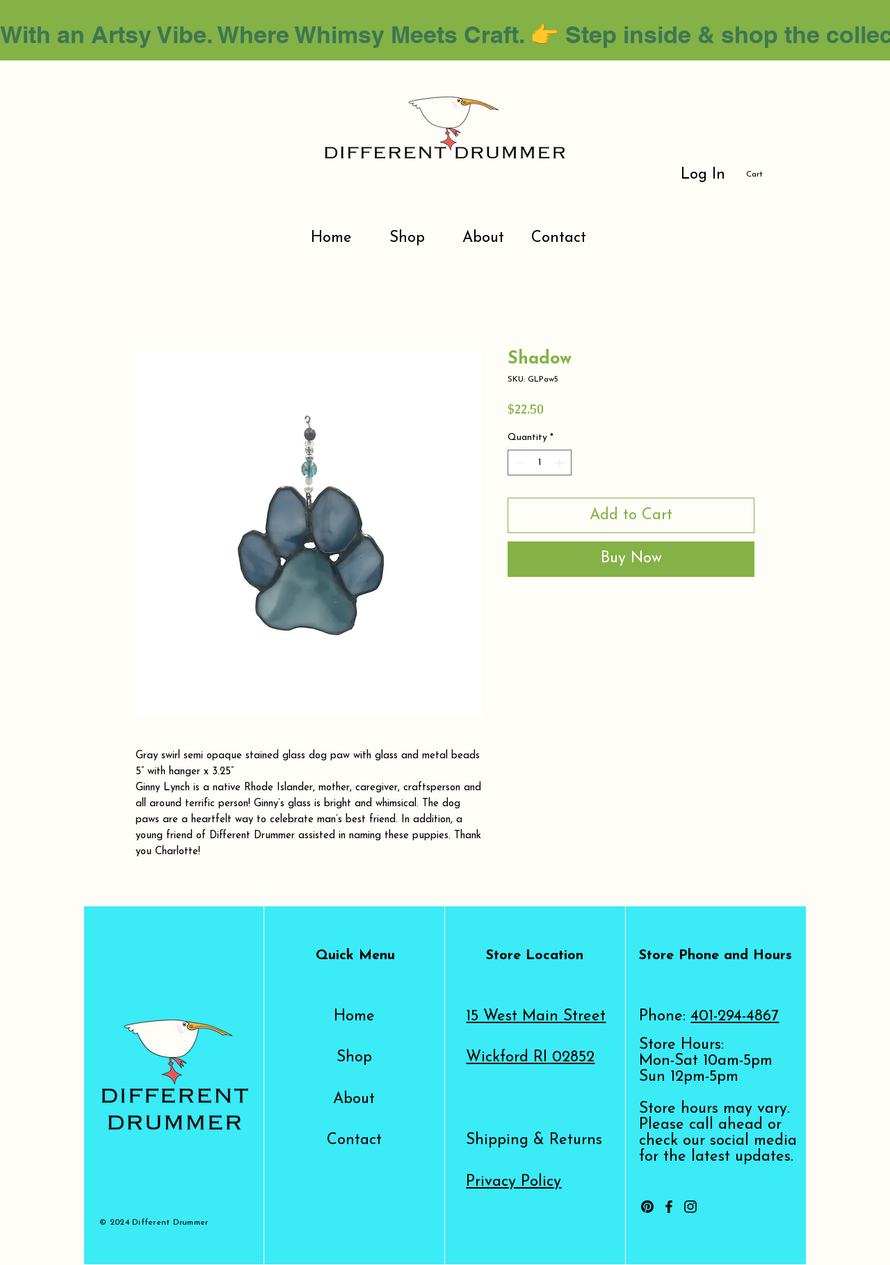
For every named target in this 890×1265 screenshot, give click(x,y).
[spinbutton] (539, 462)
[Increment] (560, 462)
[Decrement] (518, 462)
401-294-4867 (734, 1017)
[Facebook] (669, 1206)
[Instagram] (690, 1206)
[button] (762, 174)
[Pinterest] (647, 1206)
